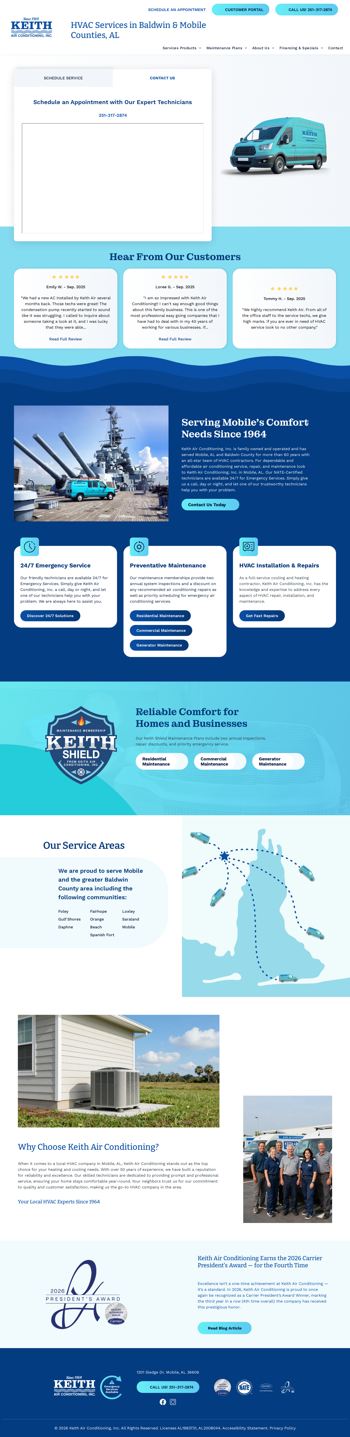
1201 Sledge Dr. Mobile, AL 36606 (168, 1372)
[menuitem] (180, 48)
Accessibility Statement (244, 1428)
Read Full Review (65, 339)
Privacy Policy (283, 1428)
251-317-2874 (113, 115)
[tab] (63, 78)
